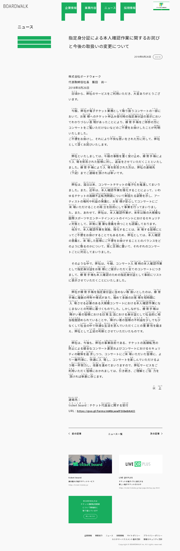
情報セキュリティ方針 (153, 539)
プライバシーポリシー (152, 535)
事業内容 (101, 8)
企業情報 (86, 8)
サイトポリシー (133, 535)
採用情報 (130, 8)
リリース (24, 46)
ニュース (116, 8)
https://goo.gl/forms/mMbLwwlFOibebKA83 (109, 411)
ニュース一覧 (115, 434)
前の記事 (76, 434)
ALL (22, 38)
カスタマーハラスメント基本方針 (126, 539)
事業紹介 (98, 535)
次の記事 (154, 434)
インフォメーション (30, 53)
